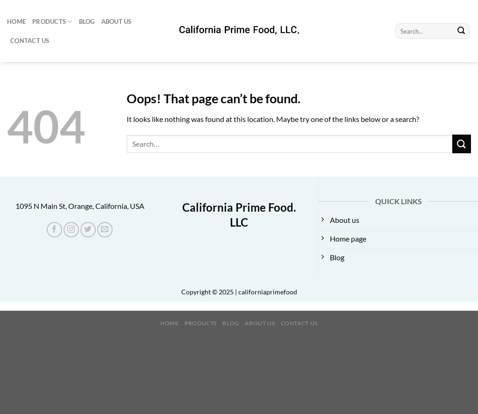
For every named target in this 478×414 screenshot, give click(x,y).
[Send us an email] (105, 229)
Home (16, 21)
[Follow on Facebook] (54, 229)
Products (52, 21)
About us (116, 21)
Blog (87, 21)
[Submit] (461, 31)
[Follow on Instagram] (71, 229)
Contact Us (30, 40)
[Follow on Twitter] (88, 229)
